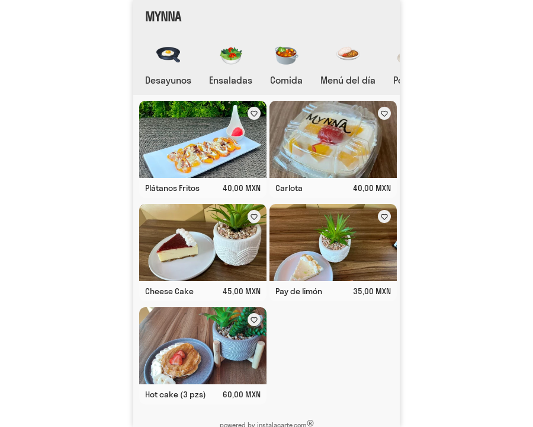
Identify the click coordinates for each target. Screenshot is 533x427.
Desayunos (168, 80)
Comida (286, 80)
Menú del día (347, 80)
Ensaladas (230, 80)
